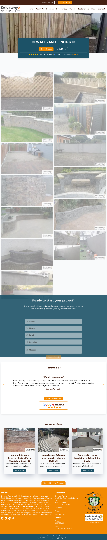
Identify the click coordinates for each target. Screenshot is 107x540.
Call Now (61, 49)
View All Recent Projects (53, 483)
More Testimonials (53, 398)
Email (30, 338)
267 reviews (47, 54)
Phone (30, 331)
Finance (58, 511)
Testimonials (83, 9)
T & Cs (58, 536)
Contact (101, 9)
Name (30, 324)
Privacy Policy (51, 536)
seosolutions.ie (60, 514)
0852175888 (59, 523)
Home (30, 9)
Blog (93, 9)
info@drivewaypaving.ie (63, 528)
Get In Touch (53, 361)
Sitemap (64, 536)
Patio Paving (61, 9)
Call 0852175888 (45, 3)
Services (50, 9)
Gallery (72, 9)
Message (31, 354)
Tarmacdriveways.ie (94, 523)
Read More (19, 470)
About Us (40, 9)
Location (31, 346)
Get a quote (65, 3)
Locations (58, 508)
